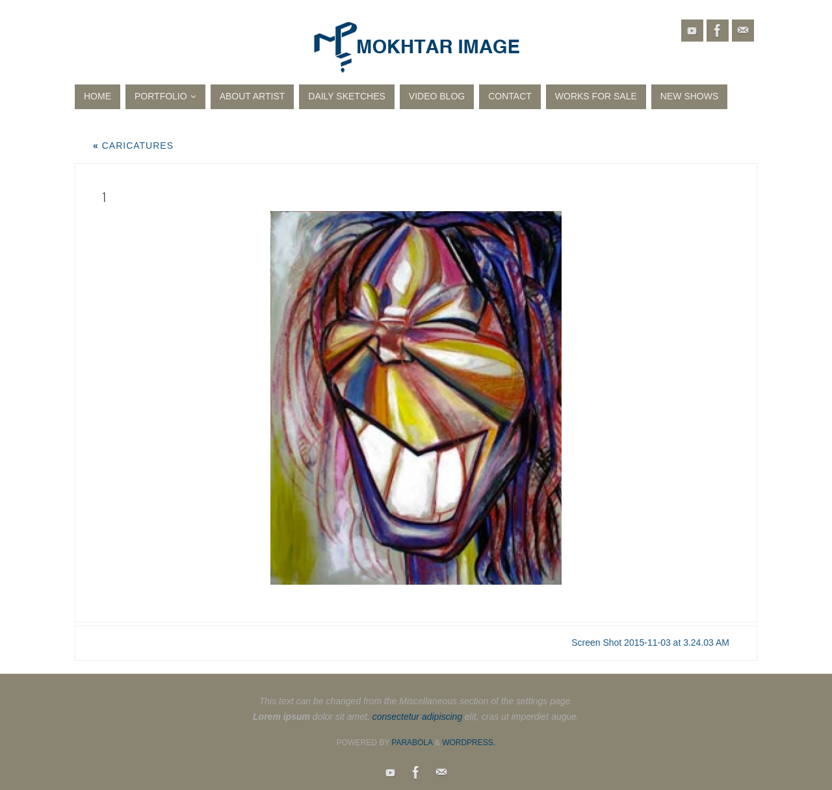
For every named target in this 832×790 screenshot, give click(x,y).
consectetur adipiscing (417, 716)
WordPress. (468, 742)
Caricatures (133, 145)
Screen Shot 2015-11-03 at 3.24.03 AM (650, 642)
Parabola (411, 742)
